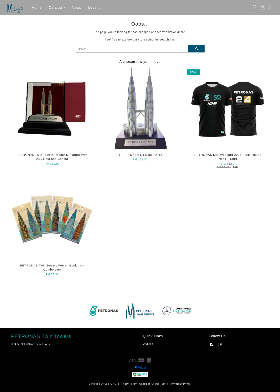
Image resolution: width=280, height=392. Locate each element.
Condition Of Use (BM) (152, 384)
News (76, 8)
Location (95, 8)
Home (37, 8)
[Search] (132, 49)
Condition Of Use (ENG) (103, 384)
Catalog (57, 8)
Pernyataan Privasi (180, 384)
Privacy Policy (128, 384)
